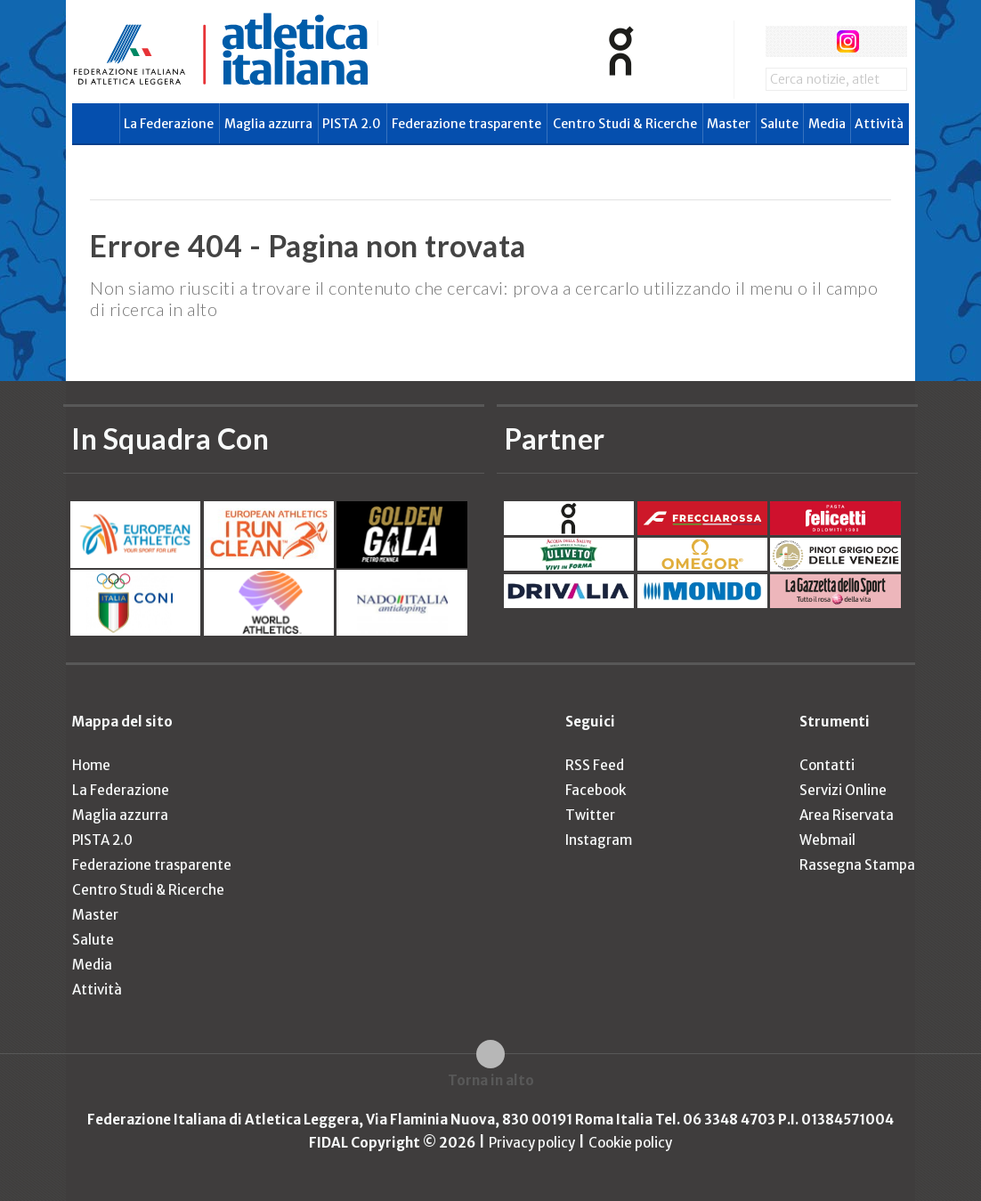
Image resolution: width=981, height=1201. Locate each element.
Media (827, 124)
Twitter (590, 815)
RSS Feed (594, 765)
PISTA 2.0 (351, 124)
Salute (779, 124)
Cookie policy (630, 1142)
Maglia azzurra (268, 124)
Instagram (598, 840)
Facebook (595, 790)
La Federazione (169, 124)
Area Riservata (846, 815)
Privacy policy (532, 1142)
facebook (781, 41)
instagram (848, 41)
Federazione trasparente (466, 124)
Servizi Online (843, 790)
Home (91, 765)
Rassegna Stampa (857, 864)
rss (881, 41)
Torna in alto (491, 1080)
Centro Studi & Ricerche (625, 124)
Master (728, 124)
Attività (879, 124)
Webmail (827, 840)
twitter (814, 41)
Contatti (827, 765)
